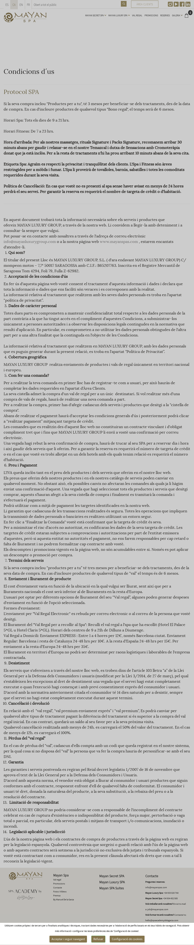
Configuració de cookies (127, 939)
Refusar (98, 939)
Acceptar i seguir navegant (68, 939)
